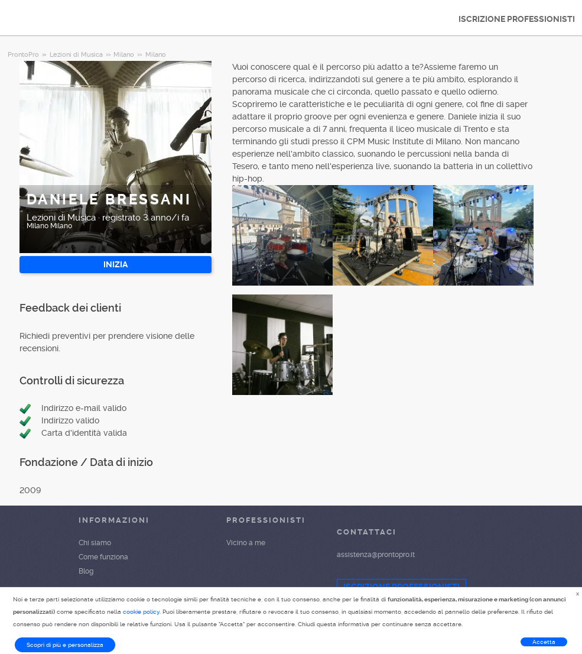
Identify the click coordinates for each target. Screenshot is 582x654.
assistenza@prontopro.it (376, 555)
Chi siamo (95, 543)
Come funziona (103, 557)
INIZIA (115, 264)
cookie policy (141, 611)
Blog (86, 571)
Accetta (543, 642)
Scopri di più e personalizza (65, 645)
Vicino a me (245, 543)
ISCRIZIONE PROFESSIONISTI (517, 19)
